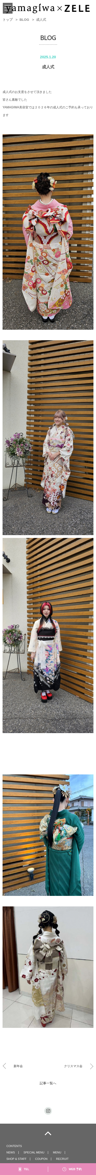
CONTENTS (14, 1146)
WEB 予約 (75, 1169)
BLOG (24, 20)
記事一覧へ (48, 1083)
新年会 (18, 1066)
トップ (8, 20)
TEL (26, 1169)
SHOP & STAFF (16, 1158)
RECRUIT (62, 1158)
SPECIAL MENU (34, 1152)
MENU (57, 1152)
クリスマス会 (73, 1066)
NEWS (10, 1152)
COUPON (41, 1158)
